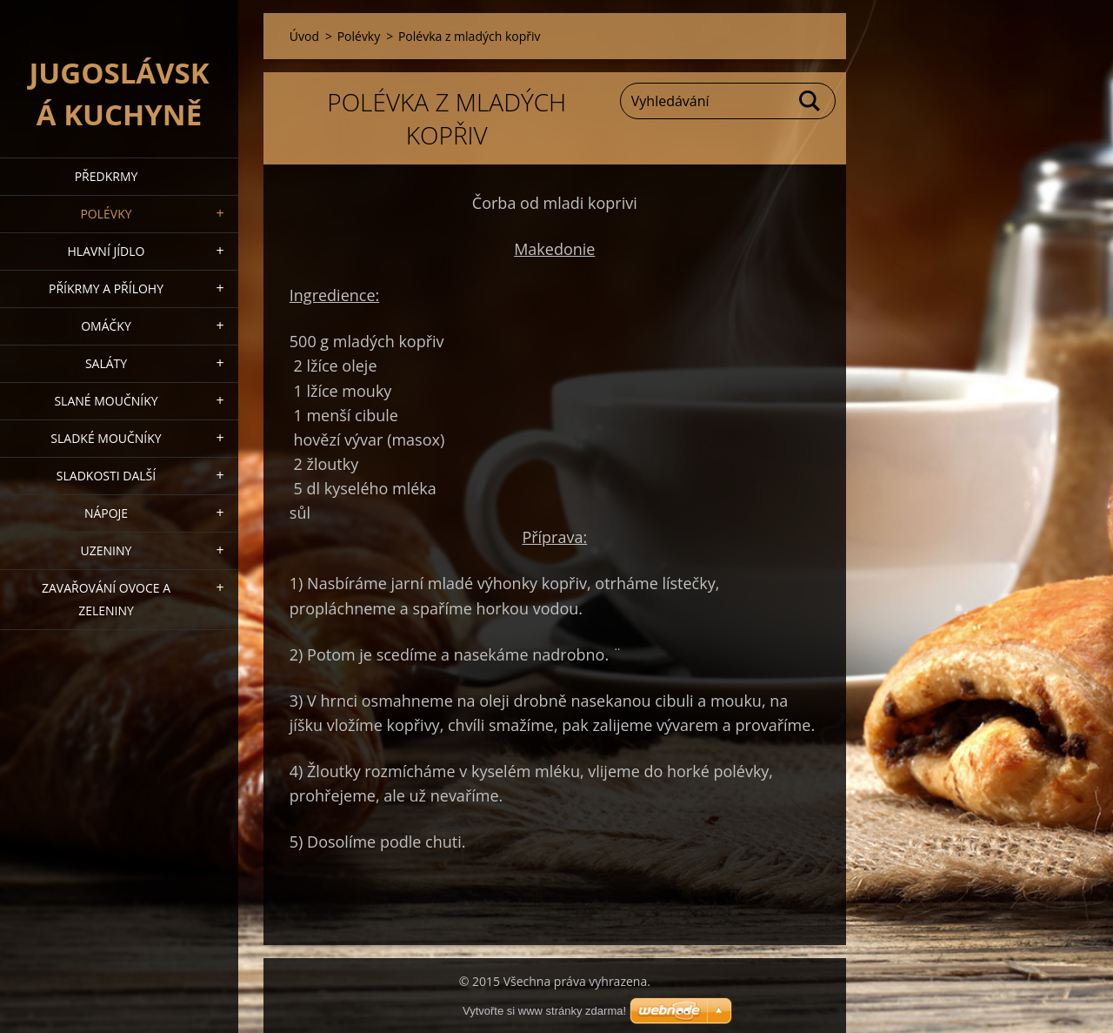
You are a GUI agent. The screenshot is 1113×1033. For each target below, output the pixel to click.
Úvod (304, 36)
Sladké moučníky (105, 438)
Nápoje (106, 513)
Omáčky (106, 326)
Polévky (105, 213)
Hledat (810, 101)
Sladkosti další (106, 475)
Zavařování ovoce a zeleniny (106, 599)
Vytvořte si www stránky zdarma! (544, 1010)
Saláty (106, 363)
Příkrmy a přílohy (106, 288)
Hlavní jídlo (106, 251)
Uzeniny (106, 550)
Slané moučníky (105, 400)
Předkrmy (106, 176)
